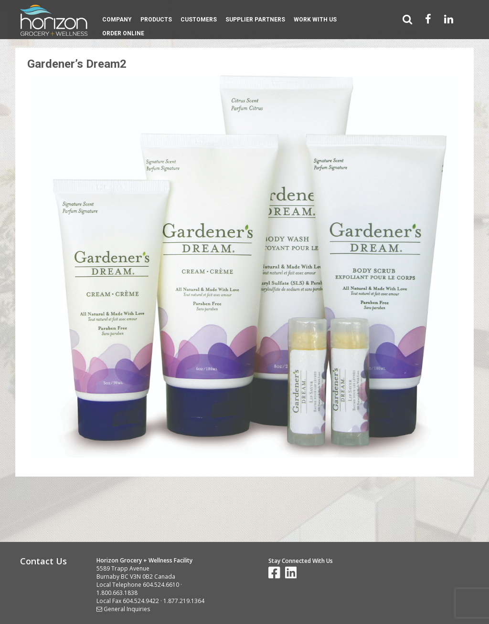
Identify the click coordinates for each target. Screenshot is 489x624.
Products (156, 19)
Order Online (123, 33)
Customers (199, 19)
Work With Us (315, 19)
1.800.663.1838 (117, 593)
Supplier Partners (255, 19)
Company (117, 19)
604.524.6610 (161, 585)
